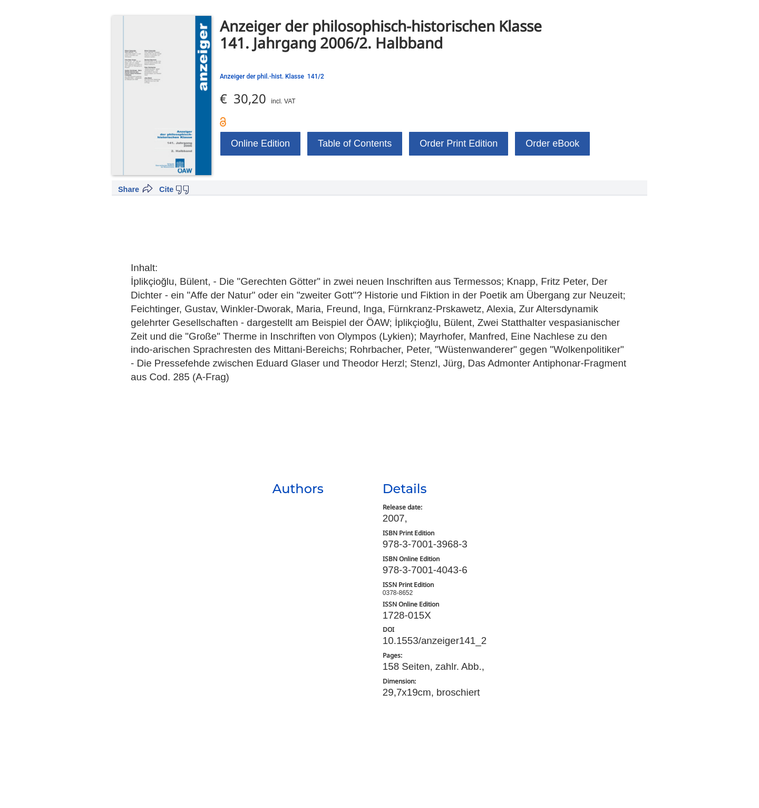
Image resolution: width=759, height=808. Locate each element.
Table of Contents (355, 143)
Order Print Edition (459, 143)
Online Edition (260, 143)
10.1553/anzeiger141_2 (434, 640)
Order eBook (552, 143)
